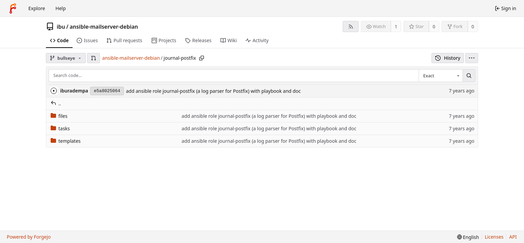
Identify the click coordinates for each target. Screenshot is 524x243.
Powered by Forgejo (29, 237)
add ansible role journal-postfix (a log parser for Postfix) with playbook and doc (213, 91)
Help (60, 8)
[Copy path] (201, 58)
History (448, 58)
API (513, 237)
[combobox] (441, 75)
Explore (36, 8)
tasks (60, 128)
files (59, 116)
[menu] (471, 58)
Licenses (494, 237)
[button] (93, 58)
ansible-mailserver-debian (104, 26)
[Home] (12, 8)
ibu (61, 26)
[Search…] (469, 75)
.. (56, 103)
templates (66, 141)
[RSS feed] (351, 26)
